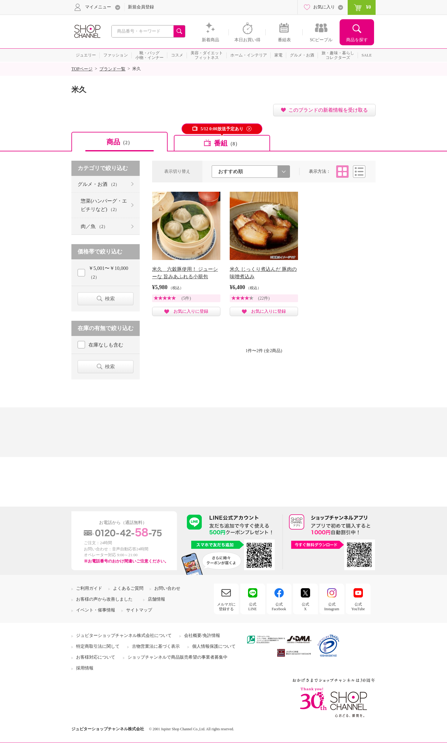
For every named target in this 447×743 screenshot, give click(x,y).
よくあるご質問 (128, 588)
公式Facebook (279, 606)
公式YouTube (358, 606)
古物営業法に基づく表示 (156, 646)
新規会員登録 (141, 7)
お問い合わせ (167, 588)
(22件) (263, 298)
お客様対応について (95, 657)
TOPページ (82, 69)
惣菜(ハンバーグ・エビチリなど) (104, 205)
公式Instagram (331, 606)
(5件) (186, 298)
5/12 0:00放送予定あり (222, 129)
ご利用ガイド (89, 588)
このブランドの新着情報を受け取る (328, 110)
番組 (227, 143)
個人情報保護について (214, 646)
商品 (119, 142)
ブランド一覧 (112, 69)
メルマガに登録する (226, 606)
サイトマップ (139, 610)
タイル (342, 171)
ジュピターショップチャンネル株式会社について (124, 635)
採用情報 (84, 668)
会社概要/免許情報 (202, 635)
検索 (110, 298)
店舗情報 (156, 599)
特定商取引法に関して (98, 646)
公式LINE (252, 606)
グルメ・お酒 (99, 184)
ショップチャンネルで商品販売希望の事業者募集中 (178, 657)
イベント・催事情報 (95, 610)
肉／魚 (94, 226)
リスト (359, 171)
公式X (305, 606)
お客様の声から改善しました (104, 599)
